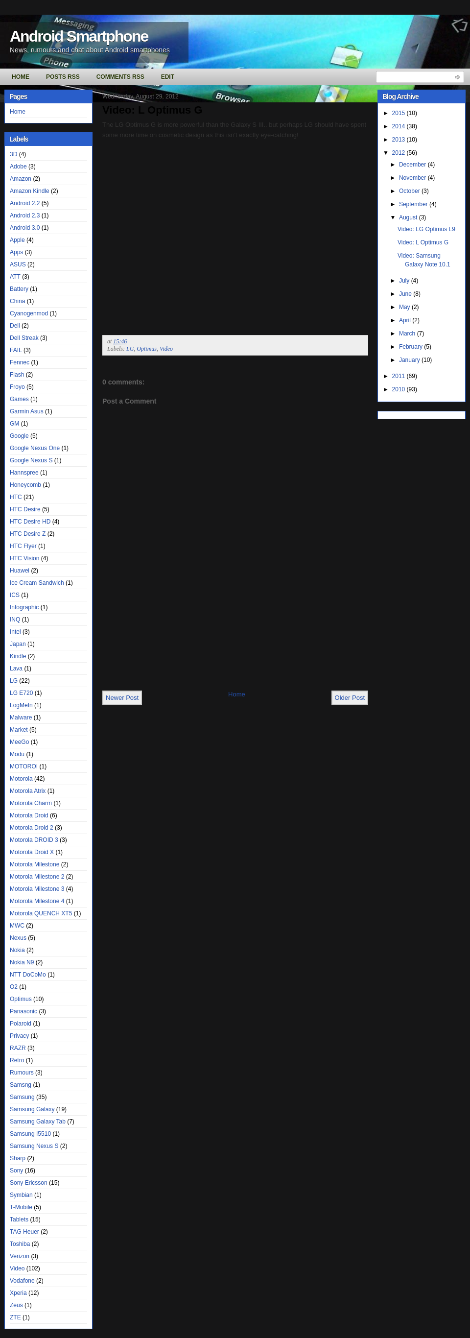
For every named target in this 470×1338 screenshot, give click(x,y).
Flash (17, 374)
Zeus (16, 1305)
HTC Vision (24, 558)
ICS (15, 595)
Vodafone (22, 1280)
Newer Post (122, 697)
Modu (17, 754)
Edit (167, 76)
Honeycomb (25, 484)
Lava (16, 668)
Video (17, 1268)
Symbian (21, 1195)
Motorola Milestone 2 (37, 876)
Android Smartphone (79, 36)
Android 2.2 (25, 203)
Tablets (19, 1219)
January (410, 360)
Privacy (19, 1035)
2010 (399, 389)
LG (14, 680)
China (17, 301)
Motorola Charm (31, 803)
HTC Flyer (23, 546)
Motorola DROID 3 (34, 839)
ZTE (15, 1317)
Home (20, 76)
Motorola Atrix (28, 791)
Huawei (19, 570)
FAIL (16, 350)
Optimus (21, 999)
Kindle (18, 656)
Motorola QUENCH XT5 (41, 913)
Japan (18, 644)
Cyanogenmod (29, 313)
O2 (14, 986)
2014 (399, 126)
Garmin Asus (27, 411)
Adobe (18, 166)
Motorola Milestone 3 (37, 888)
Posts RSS (63, 76)
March (408, 333)
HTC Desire (25, 509)
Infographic (24, 607)
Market (19, 729)
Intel (15, 631)
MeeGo (19, 742)
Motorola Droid (29, 815)
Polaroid (20, 1023)
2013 (399, 139)
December (413, 164)
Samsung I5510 (30, 1133)
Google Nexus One (35, 448)
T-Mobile (21, 1207)
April (405, 320)
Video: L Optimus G (152, 110)
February (411, 346)
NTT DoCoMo (28, 974)
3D (13, 154)
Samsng (20, 1084)
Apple (17, 240)
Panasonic (23, 1011)
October (410, 191)
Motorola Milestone (34, 864)
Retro (17, 1060)
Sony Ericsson (28, 1182)
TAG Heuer (24, 1231)
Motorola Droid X (32, 852)
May (405, 307)
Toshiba (20, 1244)
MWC (17, 925)
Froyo (17, 386)
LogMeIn (21, 705)
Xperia (18, 1293)
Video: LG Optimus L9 (426, 229)
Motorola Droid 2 (31, 827)
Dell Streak (24, 337)
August (409, 217)
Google (19, 435)
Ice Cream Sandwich (37, 582)
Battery (19, 289)
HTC (16, 497)
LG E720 (21, 693)
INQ (15, 619)
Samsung (22, 1097)
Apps (16, 252)
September (414, 204)
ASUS (18, 264)
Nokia (17, 950)
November (413, 177)
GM (14, 423)
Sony (16, 1170)
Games (19, 399)
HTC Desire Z (28, 533)
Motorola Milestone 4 (37, 901)
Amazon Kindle (29, 191)
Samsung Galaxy (32, 1109)
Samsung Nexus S (34, 1146)
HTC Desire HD (30, 521)
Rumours (22, 1072)
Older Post (350, 697)
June (406, 293)
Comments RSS (120, 76)
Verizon (19, 1256)
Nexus (18, 937)
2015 (399, 113)
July (405, 280)
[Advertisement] (143, 652)
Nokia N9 (22, 962)
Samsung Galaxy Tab (38, 1121)
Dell (15, 325)
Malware (21, 717)
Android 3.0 (25, 227)
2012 (399, 152)
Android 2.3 (25, 215)
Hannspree (24, 472)
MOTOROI (24, 766)
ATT (15, 276)
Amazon (20, 178)
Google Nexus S (31, 460)
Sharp (17, 1158)
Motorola (21, 778)
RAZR (18, 1048)
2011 (399, 376)
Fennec (19, 362)
